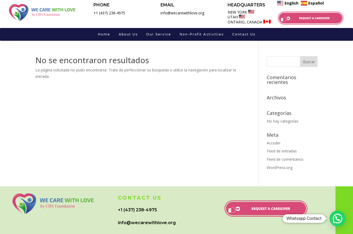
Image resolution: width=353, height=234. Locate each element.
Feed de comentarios (285, 159)
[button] (338, 219)
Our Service (158, 34)
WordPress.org (279, 167)
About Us (128, 34)
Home (104, 34)
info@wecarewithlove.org (147, 222)
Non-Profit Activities (202, 34)
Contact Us (243, 34)
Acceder (274, 143)
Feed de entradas (282, 151)
